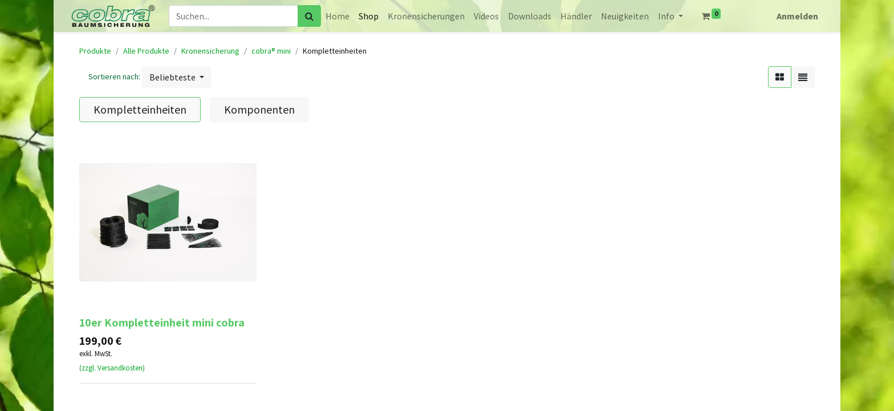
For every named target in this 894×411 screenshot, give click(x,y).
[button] (177, 77)
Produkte (95, 51)
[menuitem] (337, 16)
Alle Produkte (146, 51)
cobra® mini (271, 51)
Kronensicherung (210, 51)
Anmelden (797, 16)
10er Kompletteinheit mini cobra (162, 322)
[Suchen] (309, 16)
